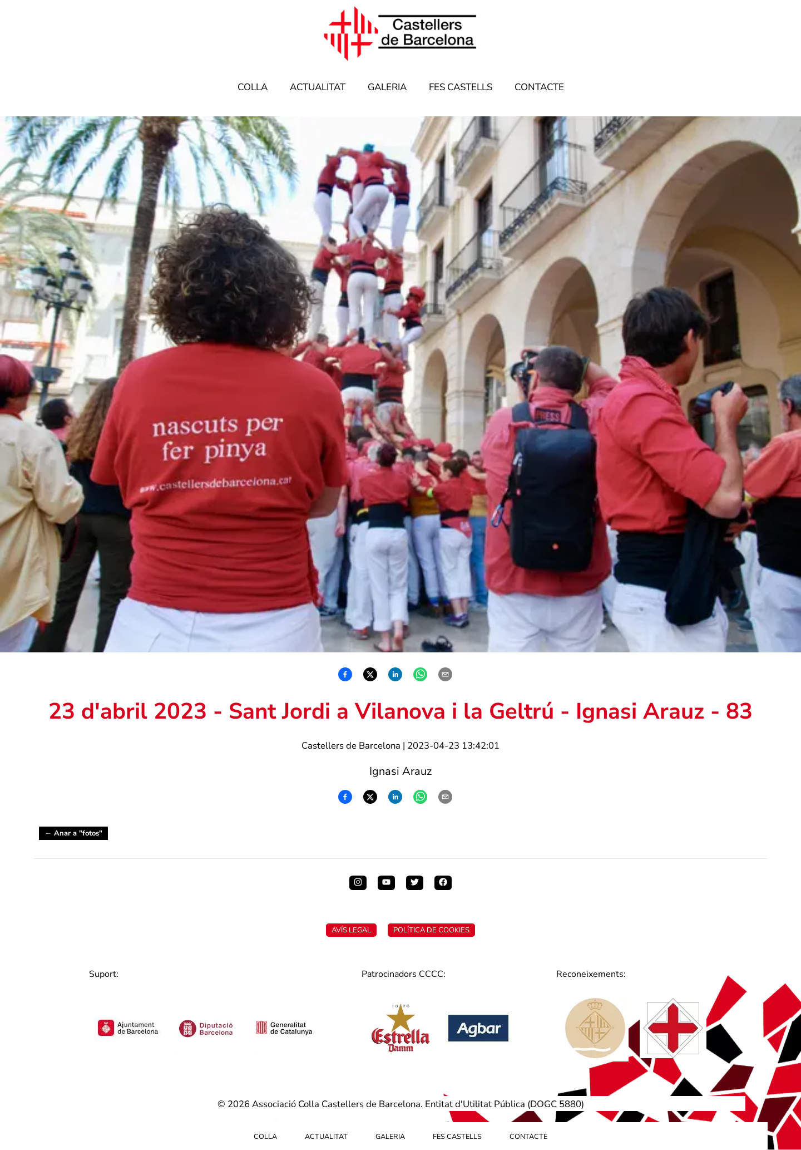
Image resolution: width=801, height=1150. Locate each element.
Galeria (387, 87)
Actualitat (317, 87)
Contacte (539, 87)
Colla (253, 87)
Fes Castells (460, 87)
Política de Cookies (431, 930)
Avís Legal (351, 930)
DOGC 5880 (555, 1104)
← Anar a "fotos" (73, 833)
